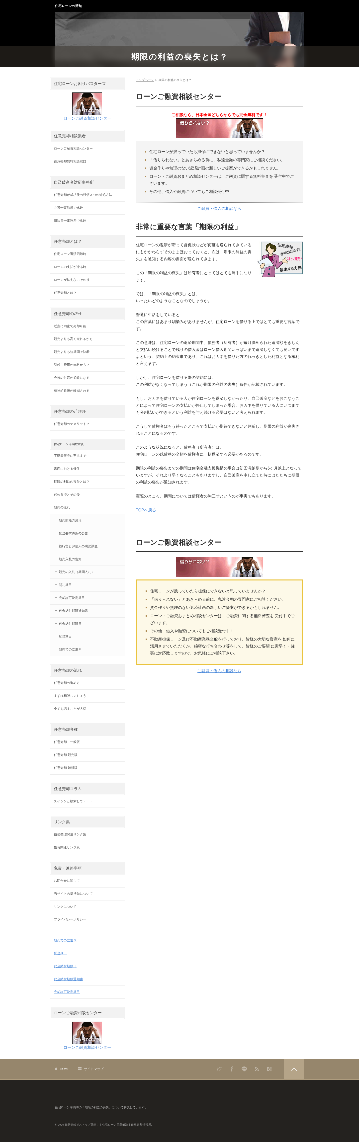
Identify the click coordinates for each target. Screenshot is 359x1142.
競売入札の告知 (70, 559)
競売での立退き (70, 649)
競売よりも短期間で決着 (72, 352)
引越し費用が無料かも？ (72, 365)
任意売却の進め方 (67, 683)
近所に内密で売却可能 (70, 326)
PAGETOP (294, 1069)
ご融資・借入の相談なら (219, 208)
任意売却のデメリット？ (72, 424)
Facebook (232, 1068)
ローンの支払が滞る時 (70, 267)
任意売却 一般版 (67, 742)
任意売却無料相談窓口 (70, 161)
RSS (257, 1068)
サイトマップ (93, 1069)
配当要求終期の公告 (73, 533)
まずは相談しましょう (70, 696)
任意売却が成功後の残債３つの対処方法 (83, 195)
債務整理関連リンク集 (70, 834)
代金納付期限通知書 (73, 611)
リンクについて (65, 906)
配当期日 (65, 636)
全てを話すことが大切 (70, 709)
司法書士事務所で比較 (70, 221)
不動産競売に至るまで (70, 456)
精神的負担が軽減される (72, 391)
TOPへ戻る (146, 510)
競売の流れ (62, 507)
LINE (244, 1068)
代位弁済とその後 (67, 494)
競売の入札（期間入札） (76, 572)
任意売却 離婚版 (66, 768)
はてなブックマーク (269, 1068)
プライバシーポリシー (70, 919)
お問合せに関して (67, 881)
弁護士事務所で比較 (68, 208)
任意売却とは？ (65, 293)
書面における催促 (67, 469)
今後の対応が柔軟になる (72, 378)
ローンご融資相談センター (87, 118)
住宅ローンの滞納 (68, 6)
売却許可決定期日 (72, 598)
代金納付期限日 (70, 624)
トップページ (145, 80)
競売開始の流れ (70, 520)
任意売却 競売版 (66, 755)
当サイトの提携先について (73, 894)
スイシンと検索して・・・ (73, 801)
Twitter (219, 1068)
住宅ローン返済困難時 (70, 254)
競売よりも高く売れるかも (73, 339)
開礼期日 (65, 585)
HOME (65, 1069)
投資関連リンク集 (67, 847)
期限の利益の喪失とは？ (179, 56)
